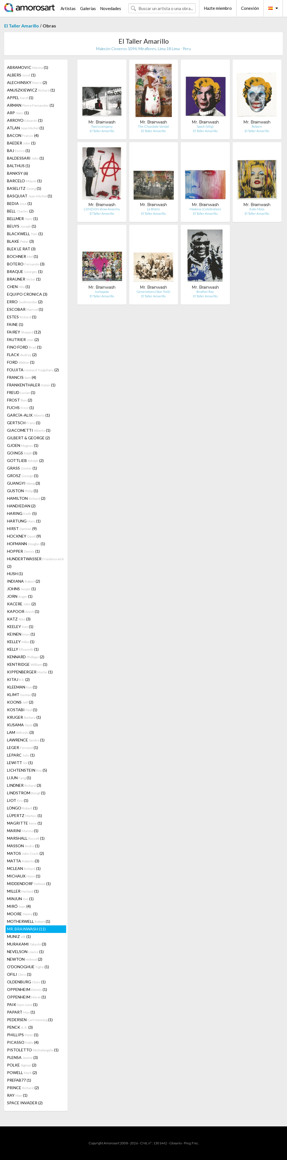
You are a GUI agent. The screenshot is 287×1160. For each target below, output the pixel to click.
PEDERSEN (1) (30, 1019)
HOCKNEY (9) (24, 536)
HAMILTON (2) (26, 498)
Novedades (110, 8)
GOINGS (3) (22, 453)
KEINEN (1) (21, 634)
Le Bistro (153, 209)
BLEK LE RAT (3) (21, 248)
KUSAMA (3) (22, 724)
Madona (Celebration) (205, 209)
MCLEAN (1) (24, 868)
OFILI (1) (19, 974)
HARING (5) (22, 513)
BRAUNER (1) (24, 279)
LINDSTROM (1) (26, 792)
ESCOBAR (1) (25, 309)
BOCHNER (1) (22, 256)
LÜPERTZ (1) (24, 815)
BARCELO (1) (24, 180)
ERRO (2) (25, 301)
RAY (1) (17, 1095)
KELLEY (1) (20, 641)
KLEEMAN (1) (22, 687)
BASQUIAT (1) (29, 195)
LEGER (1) (22, 747)
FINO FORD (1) (24, 347)
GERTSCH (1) (23, 422)
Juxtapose (102, 292)
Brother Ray (205, 292)
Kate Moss (256, 209)
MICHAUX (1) (23, 876)
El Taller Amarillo (21, 25)
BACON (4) (23, 135)
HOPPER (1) (23, 551)
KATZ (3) (19, 619)
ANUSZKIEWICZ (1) (31, 90)
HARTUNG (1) (24, 521)
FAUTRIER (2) (23, 339)
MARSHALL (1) (26, 838)
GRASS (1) (22, 468)
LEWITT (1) (20, 762)
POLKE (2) (21, 1065)
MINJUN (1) (20, 898)
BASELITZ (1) (24, 188)
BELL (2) (20, 211)
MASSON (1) (23, 845)
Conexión (250, 8)
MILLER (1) (23, 891)
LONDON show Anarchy (102, 209)
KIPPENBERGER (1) (30, 671)
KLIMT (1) (21, 694)
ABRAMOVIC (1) (27, 67)
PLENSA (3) (22, 1057)
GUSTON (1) (22, 490)
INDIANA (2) (23, 581)
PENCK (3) (20, 1027)
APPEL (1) (20, 97)
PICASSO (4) (23, 1042)
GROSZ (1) (22, 475)
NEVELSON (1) (25, 951)
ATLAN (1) (25, 127)
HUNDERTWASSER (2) (35, 562)
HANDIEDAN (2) (21, 505)
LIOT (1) (17, 800)
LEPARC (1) (21, 755)
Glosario (175, 1143)
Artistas (68, 8)
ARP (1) (18, 112)
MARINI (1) (22, 830)
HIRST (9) (22, 528)
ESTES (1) (21, 316)
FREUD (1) (21, 392)
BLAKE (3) (20, 241)
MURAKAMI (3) (26, 944)
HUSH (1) (15, 573)
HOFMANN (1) (26, 543)
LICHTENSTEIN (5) (27, 770)
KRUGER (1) (24, 717)
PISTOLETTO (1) (33, 1049)
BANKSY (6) (17, 173)
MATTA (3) (23, 860)
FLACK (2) (22, 354)
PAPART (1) (21, 1012)
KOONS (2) (20, 702)
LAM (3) (20, 732)
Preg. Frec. (191, 1143)
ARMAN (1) (30, 105)
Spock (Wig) (205, 126)
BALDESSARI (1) (25, 158)
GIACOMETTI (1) (28, 430)
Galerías (88, 8)
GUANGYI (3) (23, 483)
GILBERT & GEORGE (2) (28, 437)
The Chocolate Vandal (153, 126)
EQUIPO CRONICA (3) (27, 294)
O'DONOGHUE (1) (28, 966)
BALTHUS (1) (18, 165)
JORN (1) (20, 596)
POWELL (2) (22, 1072)
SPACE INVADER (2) (25, 1102)
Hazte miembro (218, 8)
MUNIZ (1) (19, 936)
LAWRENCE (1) (26, 739)
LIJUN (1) (19, 777)
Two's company (102, 126)
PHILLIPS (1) (22, 1034)
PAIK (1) (22, 1004)
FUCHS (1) (20, 407)
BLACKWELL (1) (25, 233)
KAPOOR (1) (23, 611)
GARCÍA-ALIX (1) (28, 415)
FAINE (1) (15, 324)
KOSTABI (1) (22, 709)
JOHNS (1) (21, 588)
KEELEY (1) (20, 626)
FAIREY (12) (24, 332)
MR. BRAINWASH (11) (26, 928)
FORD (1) (20, 362)
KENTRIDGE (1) (27, 664)
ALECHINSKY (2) (27, 82)
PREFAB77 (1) (19, 1080)
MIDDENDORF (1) (29, 883)
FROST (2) (19, 400)
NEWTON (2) (24, 959)
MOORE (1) (22, 913)
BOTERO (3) (26, 264)
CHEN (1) (18, 286)
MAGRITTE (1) (24, 823)
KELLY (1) (23, 649)
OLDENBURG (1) (26, 981)
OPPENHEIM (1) (27, 989)
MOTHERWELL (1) (28, 921)
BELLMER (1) (22, 218)
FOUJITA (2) (33, 369)
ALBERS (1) (21, 75)
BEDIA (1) (19, 203)
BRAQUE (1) (25, 271)
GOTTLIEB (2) (25, 460)
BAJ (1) (18, 150)
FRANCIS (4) (21, 377)
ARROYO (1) (25, 120)
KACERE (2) (21, 603)
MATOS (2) (25, 853)
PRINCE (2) (23, 1087)
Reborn (257, 126)
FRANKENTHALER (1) (31, 384)
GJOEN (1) (22, 445)
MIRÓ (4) (19, 906)
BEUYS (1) (21, 226)
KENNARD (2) (25, 656)
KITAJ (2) (18, 679)
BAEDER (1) (21, 143)
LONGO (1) (22, 808)
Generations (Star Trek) (153, 292)
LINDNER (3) (24, 785)
